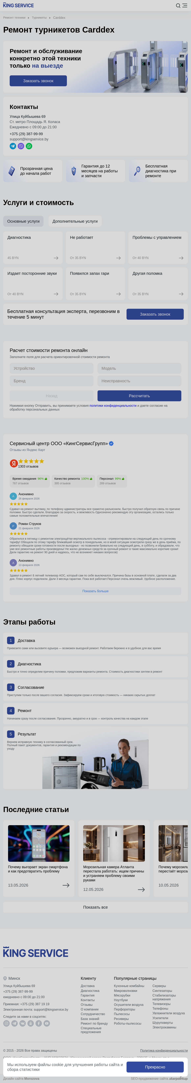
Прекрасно (155, 1067)
